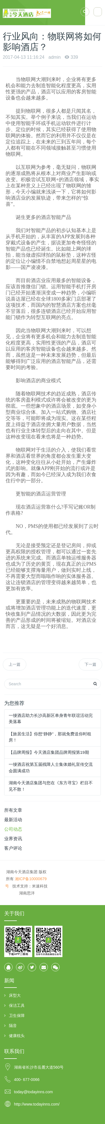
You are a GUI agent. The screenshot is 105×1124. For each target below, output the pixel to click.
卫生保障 (17, 1015)
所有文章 (13, 810)
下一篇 (90, 664)
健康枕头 (17, 1035)
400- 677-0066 (26, 1079)
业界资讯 (13, 838)
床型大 (15, 995)
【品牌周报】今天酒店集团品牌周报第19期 (49, 752)
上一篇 (14, 664)
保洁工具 (17, 1005)
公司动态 (13, 829)
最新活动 (13, 819)
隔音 (13, 1025)
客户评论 (13, 848)
